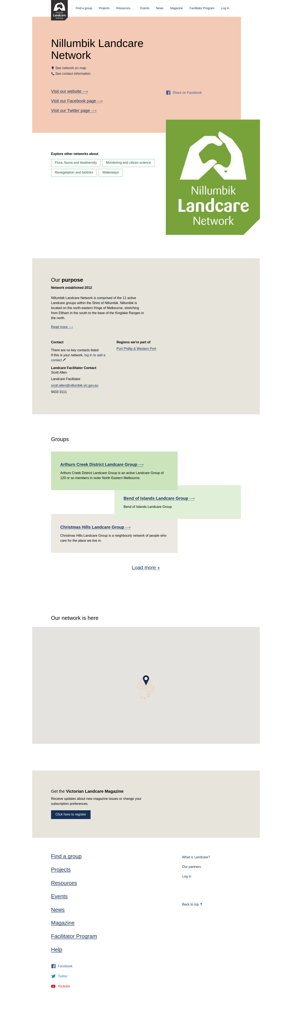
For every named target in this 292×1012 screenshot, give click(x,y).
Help (56, 949)
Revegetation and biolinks (74, 172)
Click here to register (70, 814)
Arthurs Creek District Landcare (101, 464)
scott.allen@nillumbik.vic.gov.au (74, 385)
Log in (225, 8)
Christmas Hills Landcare (95, 527)
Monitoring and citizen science (128, 162)
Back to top (192, 904)
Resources (123, 8)
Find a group (84, 8)
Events (144, 8)
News (159, 8)
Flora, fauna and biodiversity (76, 162)
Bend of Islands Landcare (159, 498)
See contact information (73, 73)
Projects (104, 8)
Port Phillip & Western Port (136, 348)
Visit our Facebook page (76, 101)
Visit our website (69, 91)
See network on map (70, 68)
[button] (146, 680)
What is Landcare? (196, 857)
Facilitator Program (202, 8)
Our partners (191, 867)
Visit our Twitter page (73, 110)
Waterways (110, 172)
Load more (146, 567)
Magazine (176, 8)
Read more (62, 327)
